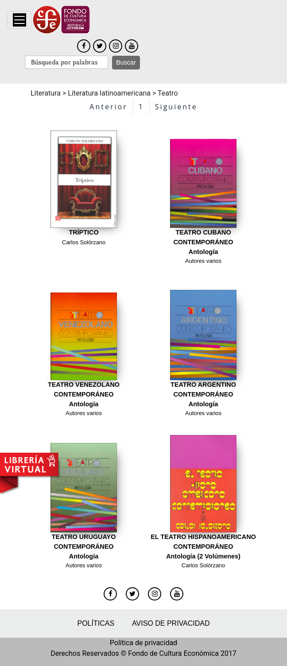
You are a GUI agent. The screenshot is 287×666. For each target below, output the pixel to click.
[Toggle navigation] (19, 20)
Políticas (95, 623)
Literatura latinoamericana (109, 93)
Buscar (126, 62)
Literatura (46, 93)
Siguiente (176, 107)
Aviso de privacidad (170, 623)
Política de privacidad (143, 643)
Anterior (108, 107)
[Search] (67, 62)
